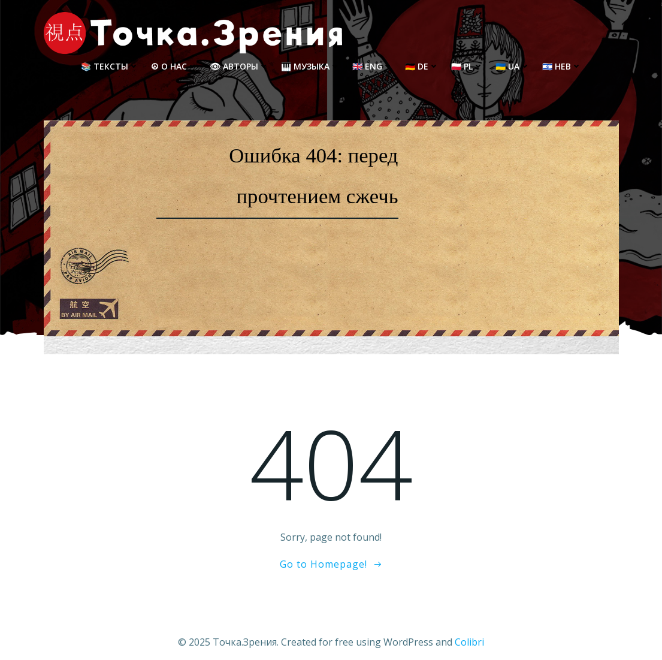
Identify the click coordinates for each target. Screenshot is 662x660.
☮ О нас (174, 66)
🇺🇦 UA (512, 66)
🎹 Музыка (310, 66)
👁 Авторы (239, 66)
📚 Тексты (110, 66)
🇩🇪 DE (422, 66)
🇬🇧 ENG (372, 66)
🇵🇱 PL (467, 66)
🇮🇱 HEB (562, 66)
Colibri (469, 642)
